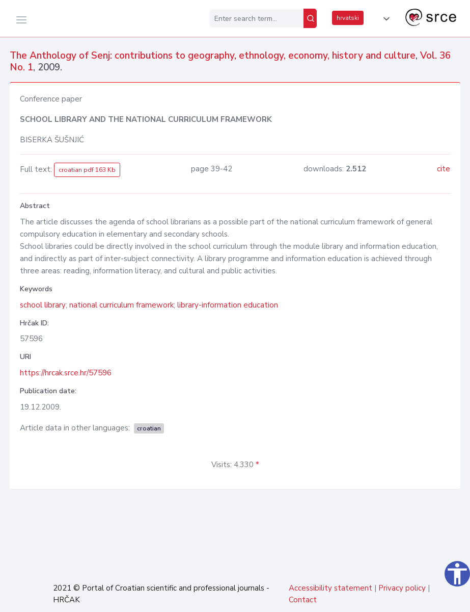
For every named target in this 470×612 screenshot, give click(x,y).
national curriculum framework (121, 305)
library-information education (227, 305)
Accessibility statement (330, 588)
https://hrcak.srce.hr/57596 (66, 373)
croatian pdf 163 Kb (87, 170)
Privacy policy (402, 588)
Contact (303, 600)
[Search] (310, 18)
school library (43, 305)
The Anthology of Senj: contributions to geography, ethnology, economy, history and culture (213, 55)
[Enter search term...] (256, 18)
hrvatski (348, 18)
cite (443, 169)
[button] (384, 19)
